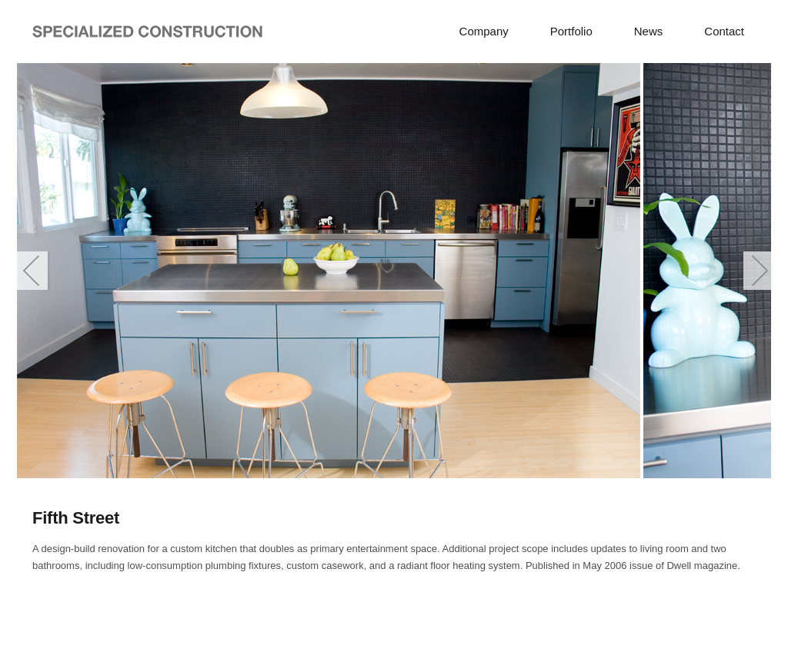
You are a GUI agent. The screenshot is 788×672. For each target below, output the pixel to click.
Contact (724, 31)
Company (484, 31)
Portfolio (571, 31)
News (648, 31)
